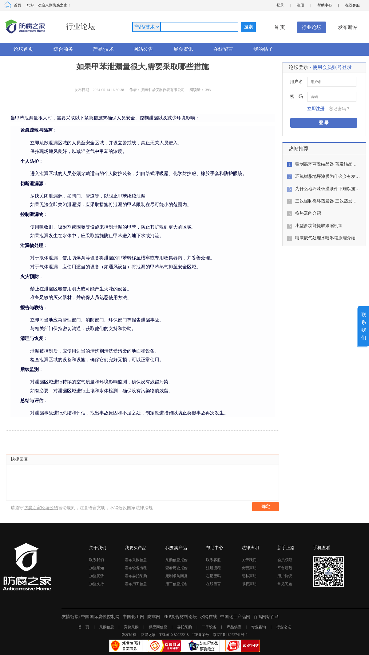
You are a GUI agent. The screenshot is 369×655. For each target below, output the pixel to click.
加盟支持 (96, 584)
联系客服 (213, 560)
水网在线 (208, 616)
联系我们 (96, 560)
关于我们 (249, 560)
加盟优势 (96, 576)
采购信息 (106, 627)
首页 (17, 5)
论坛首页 (23, 49)
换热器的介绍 (308, 213)
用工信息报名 (176, 584)
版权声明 (249, 584)
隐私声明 (249, 576)
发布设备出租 (136, 568)
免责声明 (249, 568)
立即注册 (315, 108)
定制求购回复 (176, 576)
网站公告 (143, 49)
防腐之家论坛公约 (41, 507)
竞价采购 (131, 627)
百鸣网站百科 (266, 616)
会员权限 (284, 560)
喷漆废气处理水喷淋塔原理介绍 (325, 238)
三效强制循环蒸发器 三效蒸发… (326, 201)
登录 (280, 5)
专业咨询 (258, 627)
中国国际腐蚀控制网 (100, 616)
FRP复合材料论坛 (180, 616)
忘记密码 (213, 576)
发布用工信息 (136, 584)
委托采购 (184, 627)
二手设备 (209, 627)
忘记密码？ (339, 108)
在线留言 (223, 49)
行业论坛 (311, 27)
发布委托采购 (136, 576)
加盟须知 (96, 568)
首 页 (279, 27)
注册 (300, 5)
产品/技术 (103, 49)
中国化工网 (133, 616)
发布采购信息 (136, 560)
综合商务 (63, 49)
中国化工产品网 (235, 616)
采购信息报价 (176, 560)
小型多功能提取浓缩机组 (319, 225)
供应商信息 (158, 627)
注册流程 (213, 568)
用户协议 (284, 576)
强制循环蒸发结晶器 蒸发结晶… (326, 164)
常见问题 (284, 584)
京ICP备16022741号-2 (230, 635)
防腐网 (153, 616)
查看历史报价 (176, 568)
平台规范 (284, 568)
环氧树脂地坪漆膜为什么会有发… (327, 176)
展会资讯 (183, 49)
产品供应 (234, 627)
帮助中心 (324, 5)
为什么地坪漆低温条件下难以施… (327, 188)
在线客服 (352, 5)
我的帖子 (263, 49)
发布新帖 (348, 27)
